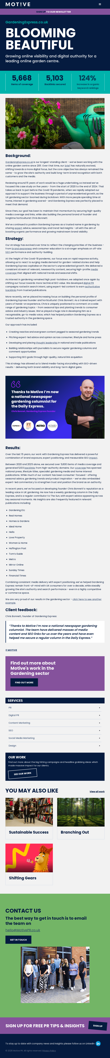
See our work (23, 774)
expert (18, 228)
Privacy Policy (49, 1050)
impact (93, 457)
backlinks (29, 468)
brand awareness (22, 248)
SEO (7, 252)
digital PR (89, 283)
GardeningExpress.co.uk (19, 162)
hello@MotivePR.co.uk (22, 930)
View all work (97, 791)
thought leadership (46, 342)
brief (67, 165)
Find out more (24, 682)
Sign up (97, 1026)
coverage (80, 468)
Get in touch (18, 939)
